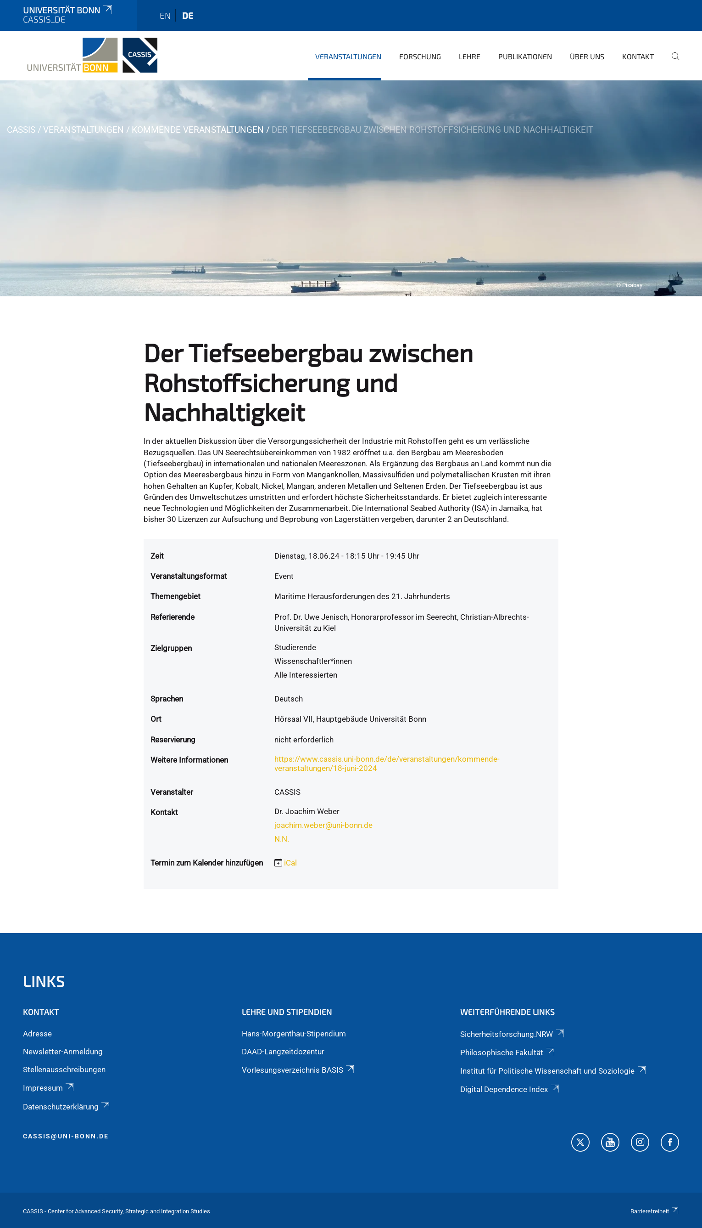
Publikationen (525, 56)
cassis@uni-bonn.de (66, 1136)
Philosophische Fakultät (508, 1052)
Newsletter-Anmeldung (63, 1051)
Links (44, 980)
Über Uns (587, 56)
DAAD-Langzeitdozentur (283, 1051)
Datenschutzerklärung (67, 1106)
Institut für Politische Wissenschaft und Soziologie (553, 1070)
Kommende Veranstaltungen (198, 129)
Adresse (37, 1033)
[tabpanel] (351, 188)
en (165, 15)
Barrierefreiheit (654, 1211)
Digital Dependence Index (510, 1089)
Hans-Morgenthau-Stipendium (294, 1033)
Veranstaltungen (348, 56)
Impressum (49, 1087)
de (187, 15)
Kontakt (638, 56)
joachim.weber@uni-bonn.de (323, 825)
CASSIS (21, 129)
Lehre (469, 56)
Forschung (420, 56)
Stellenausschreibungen (64, 1069)
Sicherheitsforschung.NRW (512, 1034)
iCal (290, 862)
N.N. (281, 838)
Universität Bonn (68, 10)
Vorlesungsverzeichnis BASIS (299, 1070)
